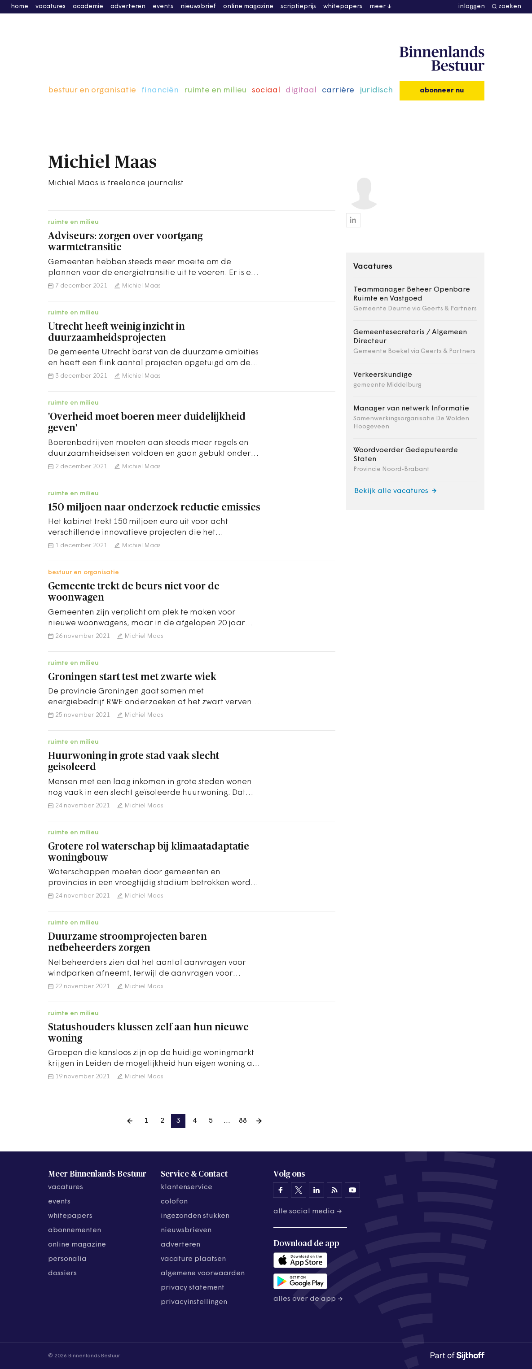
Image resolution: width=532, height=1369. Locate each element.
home (19, 6)
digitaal (301, 90)
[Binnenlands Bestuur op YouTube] (352, 1190)
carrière (338, 90)
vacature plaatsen (193, 1259)
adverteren (127, 6)
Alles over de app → (308, 1299)
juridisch (376, 90)
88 (243, 1121)
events (163, 6)
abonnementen (74, 1230)
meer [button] (377, 6)
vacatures (50, 6)
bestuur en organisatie (92, 90)
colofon (174, 1201)
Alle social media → (307, 1211)
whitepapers (342, 6)
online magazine (248, 6)
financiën (160, 90)
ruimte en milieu (215, 90)
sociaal (266, 90)
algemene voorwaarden (203, 1273)
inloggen (471, 6)
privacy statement (192, 1287)
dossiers (62, 1273)
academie (88, 6)
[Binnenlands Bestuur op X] (298, 1190)
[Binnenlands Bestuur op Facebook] (280, 1190)
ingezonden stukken (195, 1216)
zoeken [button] (509, 6)
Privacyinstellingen (194, 1302)
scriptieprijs (298, 6)
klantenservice (186, 1187)
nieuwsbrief (198, 6)
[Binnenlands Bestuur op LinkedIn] (316, 1190)
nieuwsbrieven (186, 1230)
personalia (67, 1259)
